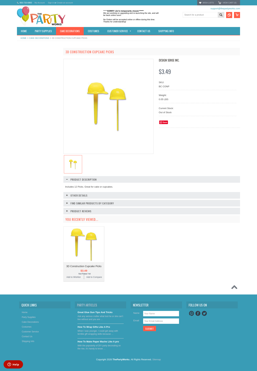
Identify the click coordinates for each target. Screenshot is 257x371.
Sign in (51, 3)
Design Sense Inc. (169, 60)
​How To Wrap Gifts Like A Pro (93, 330)
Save (165, 122)
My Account (40, 3)
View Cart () (229, 3)
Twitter (204, 316)
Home (23, 38)
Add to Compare (49, 145)
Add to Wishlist (28, 145)
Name (136, 316)
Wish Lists (208, 3)
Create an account (65, 3)
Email (136, 323)
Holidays (23, 58)
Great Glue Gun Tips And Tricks (94, 315)
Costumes (24, 77)
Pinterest (191, 316)
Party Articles (87, 308)
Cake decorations (39, 38)
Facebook (197, 316)
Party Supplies (26, 64)
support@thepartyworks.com (225, 8)
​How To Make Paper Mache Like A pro (98, 344)
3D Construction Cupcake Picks (84, 266)
